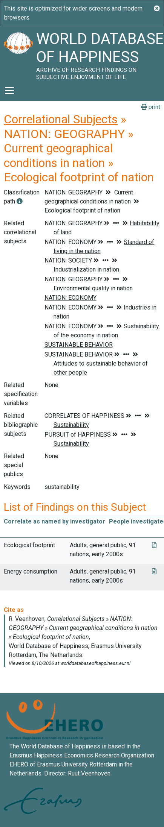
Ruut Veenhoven (89, 773)
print (150, 107)
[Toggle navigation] (9, 90)
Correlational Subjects (61, 119)
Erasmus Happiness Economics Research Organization (81, 755)
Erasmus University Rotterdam (77, 764)
